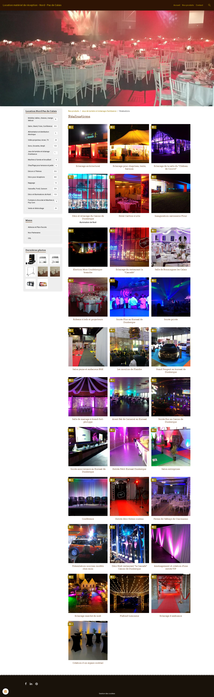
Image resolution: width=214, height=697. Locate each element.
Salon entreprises (171, 469)
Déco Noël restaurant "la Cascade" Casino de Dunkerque (129, 567)
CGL (29, 248)
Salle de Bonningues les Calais (171, 269)
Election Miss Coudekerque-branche (88, 271)
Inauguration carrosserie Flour (171, 216)
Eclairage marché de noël (88, 615)
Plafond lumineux (129, 615)
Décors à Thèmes (43, 179)
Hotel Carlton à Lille (129, 216)
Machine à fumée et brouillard (43, 165)
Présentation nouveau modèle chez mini (88, 567)
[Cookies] (6, 691)
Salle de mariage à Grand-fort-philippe (88, 420)
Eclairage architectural (88, 166)
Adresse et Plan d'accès (38, 237)
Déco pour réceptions (43, 185)
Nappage (43, 191)
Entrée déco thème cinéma (129, 518)
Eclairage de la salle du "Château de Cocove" (171, 167)
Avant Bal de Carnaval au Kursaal (129, 419)
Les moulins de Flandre (129, 369)
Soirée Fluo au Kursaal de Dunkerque (129, 320)
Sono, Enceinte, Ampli (43, 150)
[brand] (32, 5)
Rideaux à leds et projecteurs (88, 319)
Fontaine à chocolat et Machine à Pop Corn (43, 210)
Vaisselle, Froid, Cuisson (43, 197)
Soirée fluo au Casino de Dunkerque (170, 420)
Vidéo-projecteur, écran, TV (43, 144)
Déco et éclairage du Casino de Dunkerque (88, 217)
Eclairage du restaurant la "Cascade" (129, 271)
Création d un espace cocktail (88, 662)
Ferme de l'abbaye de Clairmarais (171, 518)
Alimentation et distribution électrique (43, 137)
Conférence (88, 518)
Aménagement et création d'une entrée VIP (171, 567)
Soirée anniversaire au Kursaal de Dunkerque (88, 470)
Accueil (176, 5)
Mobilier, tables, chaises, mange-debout (43, 119)
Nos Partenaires (35, 243)
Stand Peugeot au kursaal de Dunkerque (171, 370)
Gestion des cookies (107, 693)
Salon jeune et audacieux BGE (88, 369)
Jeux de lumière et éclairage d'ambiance (99, 111)
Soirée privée (171, 319)
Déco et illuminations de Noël (43, 203)
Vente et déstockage (43, 217)
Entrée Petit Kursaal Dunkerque (129, 469)
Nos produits (188, 5)
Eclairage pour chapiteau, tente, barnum (129, 167)
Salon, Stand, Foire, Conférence (43, 128)
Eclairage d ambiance (171, 615)
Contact (199, 5)
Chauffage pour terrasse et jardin (43, 172)
